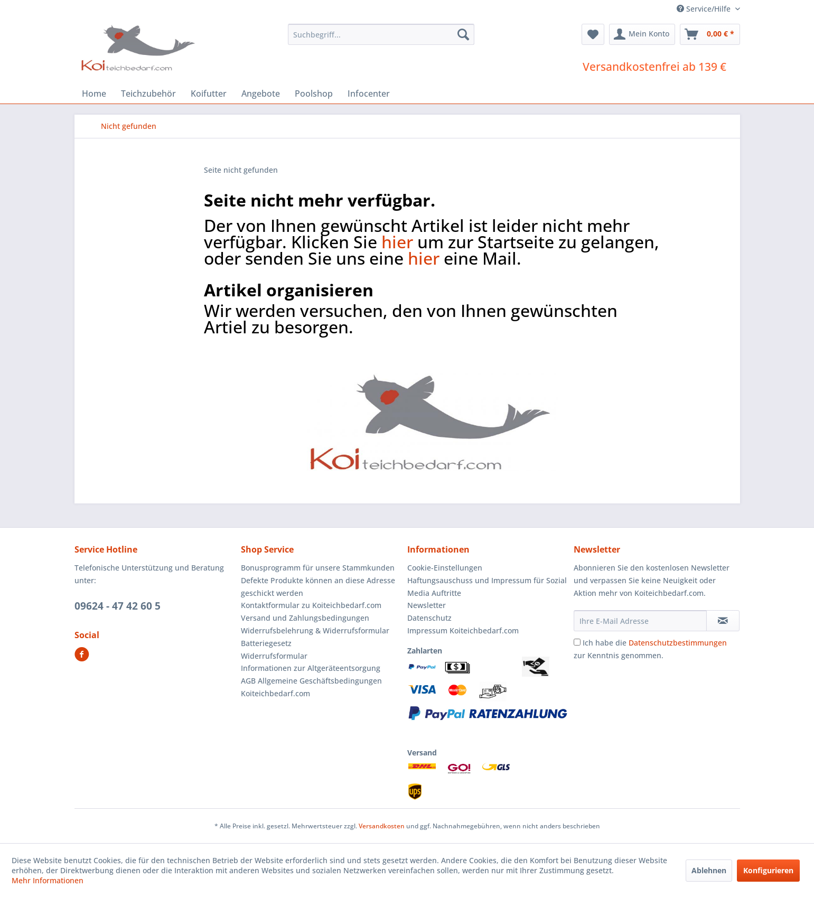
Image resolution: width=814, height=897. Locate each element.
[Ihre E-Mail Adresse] (640, 620)
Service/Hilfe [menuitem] (705, 9)
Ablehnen (708, 870)
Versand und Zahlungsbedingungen (305, 618)
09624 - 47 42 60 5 (117, 606)
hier (397, 241)
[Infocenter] (368, 93)
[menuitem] (381, 34)
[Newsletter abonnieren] (723, 620)
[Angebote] (260, 93)
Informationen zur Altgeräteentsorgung (310, 668)
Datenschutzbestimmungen (678, 643)
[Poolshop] (313, 93)
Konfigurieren (768, 870)
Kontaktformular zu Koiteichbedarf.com (311, 605)
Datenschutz (429, 618)
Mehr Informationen (47, 880)
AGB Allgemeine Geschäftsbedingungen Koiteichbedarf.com (311, 687)
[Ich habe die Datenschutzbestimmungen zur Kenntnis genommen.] (577, 642)
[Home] (94, 93)
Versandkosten (382, 825)
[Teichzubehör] (148, 93)
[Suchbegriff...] (381, 34)
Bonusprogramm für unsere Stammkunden (318, 568)
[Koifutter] (208, 93)
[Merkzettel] (593, 34)
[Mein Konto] (642, 34)
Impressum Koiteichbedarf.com (463, 630)
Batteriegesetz (266, 643)
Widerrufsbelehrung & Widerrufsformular (315, 630)
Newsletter (426, 605)
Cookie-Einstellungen (444, 568)
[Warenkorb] (710, 34)
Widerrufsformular (274, 656)
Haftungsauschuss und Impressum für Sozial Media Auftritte (487, 586)
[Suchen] (463, 34)
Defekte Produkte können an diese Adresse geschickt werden (318, 586)
